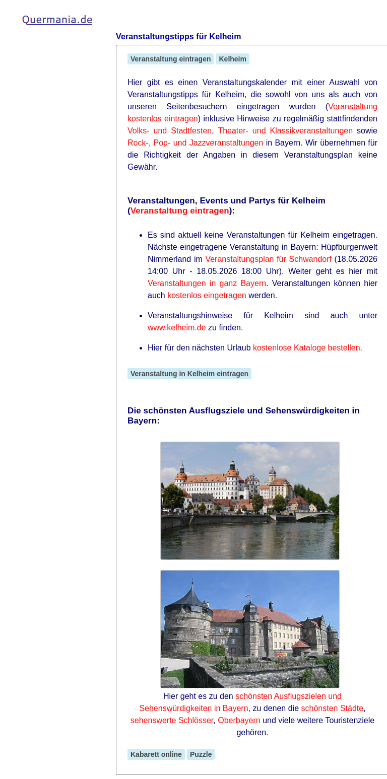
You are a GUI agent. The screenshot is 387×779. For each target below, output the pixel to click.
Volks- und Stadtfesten (169, 130)
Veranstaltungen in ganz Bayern (207, 283)
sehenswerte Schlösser (172, 720)
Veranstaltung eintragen (171, 59)
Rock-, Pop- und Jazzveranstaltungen (195, 142)
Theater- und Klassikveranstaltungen (285, 130)
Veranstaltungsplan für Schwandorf (268, 259)
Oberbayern (239, 720)
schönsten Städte (332, 708)
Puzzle (201, 754)
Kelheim (232, 59)
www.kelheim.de (177, 327)
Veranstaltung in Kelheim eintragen (189, 374)
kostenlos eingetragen (206, 295)
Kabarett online (156, 754)
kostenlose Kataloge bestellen (306, 347)
